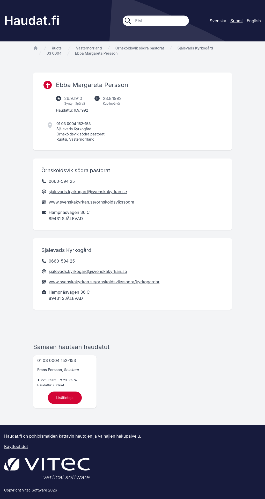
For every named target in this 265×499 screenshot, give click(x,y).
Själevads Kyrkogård (195, 48)
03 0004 (54, 53)
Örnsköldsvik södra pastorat (139, 48)
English (254, 20)
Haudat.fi (32, 20)
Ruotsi (57, 48)
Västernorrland (89, 48)
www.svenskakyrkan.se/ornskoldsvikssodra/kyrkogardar (104, 281)
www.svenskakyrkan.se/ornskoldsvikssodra (91, 202)
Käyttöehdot (16, 446)
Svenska (218, 20)
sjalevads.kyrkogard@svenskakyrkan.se (88, 191)
